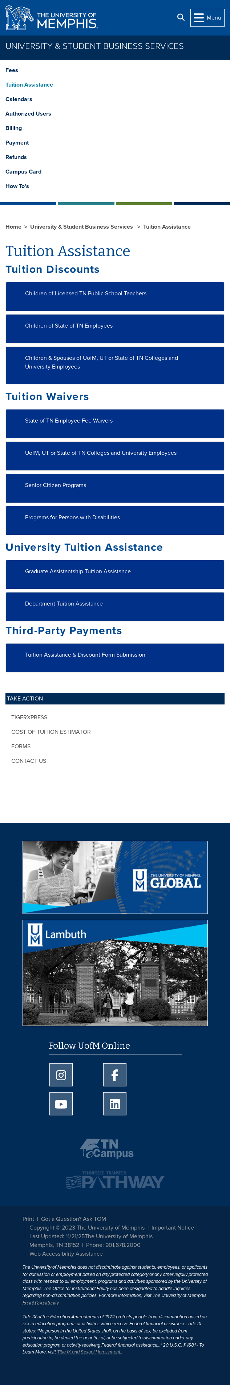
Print (28, 1219)
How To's (17, 186)
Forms (21, 746)
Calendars (18, 99)
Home (13, 226)
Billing (13, 128)
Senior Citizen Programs (55, 485)
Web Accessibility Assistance (66, 1253)
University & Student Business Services (94, 46)
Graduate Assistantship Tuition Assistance (78, 571)
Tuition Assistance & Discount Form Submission (85, 654)
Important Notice (173, 1227)
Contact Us (28, 761)
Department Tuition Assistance (64, 603)
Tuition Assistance (29, 84)
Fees (11, 70)
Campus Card (23, 171)
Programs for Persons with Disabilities (72, 517)
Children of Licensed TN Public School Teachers (85, 293)
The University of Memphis (119, 1236)
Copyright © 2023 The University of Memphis (87, 1227)
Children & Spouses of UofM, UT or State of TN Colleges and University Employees (101, 362)
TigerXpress (29, 717)
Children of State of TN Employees (69, 325)
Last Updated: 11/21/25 (57, 1236)
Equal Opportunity (40, 1303)
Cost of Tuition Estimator (51, 732)
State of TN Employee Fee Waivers (69, 420)
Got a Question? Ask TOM (73, 1219)
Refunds (16, 157)
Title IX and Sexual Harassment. (89, 1352)
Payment (17, 142)
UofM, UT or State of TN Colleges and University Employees (101, 453)
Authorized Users (28, 113)
